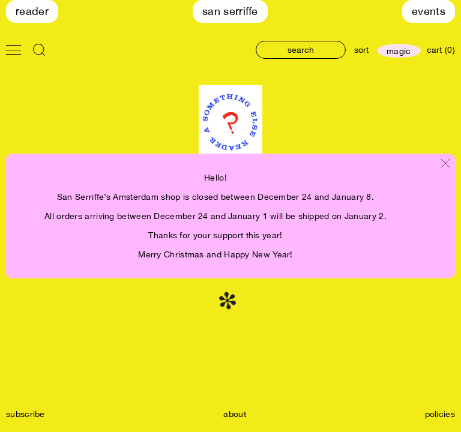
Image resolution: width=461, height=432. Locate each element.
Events (428, 11)
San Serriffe (230, 11)
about (234, 414)
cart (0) (441, 50)
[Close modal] (445, 164)
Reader (32, 11)
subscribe (25, 414)
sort (361, 50)
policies (440, 414)
